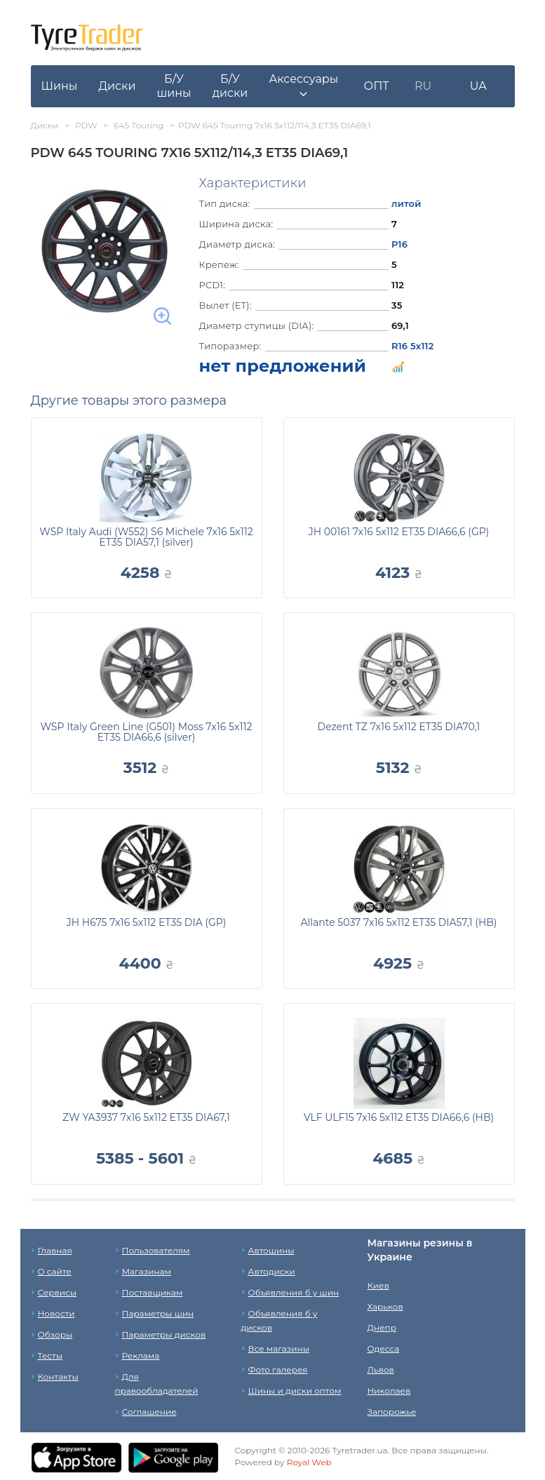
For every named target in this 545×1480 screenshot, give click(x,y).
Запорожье (392, 1411)
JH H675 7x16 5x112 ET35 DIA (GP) (147, 922)
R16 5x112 (412, 345)
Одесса (384, 1348)
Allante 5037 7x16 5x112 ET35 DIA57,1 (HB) (399, 922)
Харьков (385, 1306)
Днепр (382, 1327)
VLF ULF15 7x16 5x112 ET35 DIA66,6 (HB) (399, 1117)
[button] (303, 86)
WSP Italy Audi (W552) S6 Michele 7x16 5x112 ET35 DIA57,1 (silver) (146, 537)
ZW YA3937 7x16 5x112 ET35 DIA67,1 (146, 1117)
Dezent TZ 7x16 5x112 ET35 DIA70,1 (399, 726)
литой (406, 203)
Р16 (399, 244)
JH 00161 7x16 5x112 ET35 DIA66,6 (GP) (399, 531)
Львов (381, 1369)
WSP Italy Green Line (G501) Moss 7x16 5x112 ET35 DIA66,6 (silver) (146, 732)
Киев (378, 1285)
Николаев (389, 1390)
